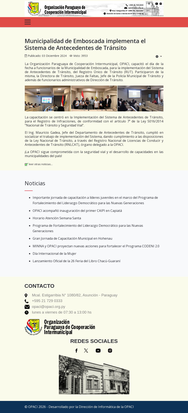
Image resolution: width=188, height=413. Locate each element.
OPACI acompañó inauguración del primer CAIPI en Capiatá (77, 210)
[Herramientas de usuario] (158, 56)
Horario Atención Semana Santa (57, 218)
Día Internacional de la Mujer (54, 253)
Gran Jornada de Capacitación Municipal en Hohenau (72, 238)
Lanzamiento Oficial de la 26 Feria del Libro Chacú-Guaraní (76, 261)
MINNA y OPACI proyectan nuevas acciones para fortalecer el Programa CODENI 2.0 (96, 246)
